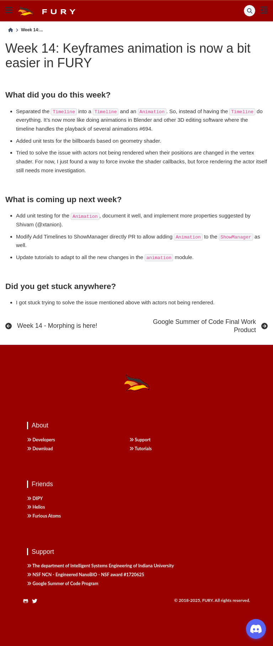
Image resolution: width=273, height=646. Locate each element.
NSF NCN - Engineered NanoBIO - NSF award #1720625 (85, 574)
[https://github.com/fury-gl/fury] (27, 601)
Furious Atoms (44, 516)
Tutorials (140, 448)
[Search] (249, 10)
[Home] (10, 30)
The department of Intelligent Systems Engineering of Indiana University (100, 565)
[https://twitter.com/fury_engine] (36, 601)
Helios (36, 507)
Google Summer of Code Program (62, 583)
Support (140, 439)
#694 (145, 129)
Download (40, 448)
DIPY (35, 498)
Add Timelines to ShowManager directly (80, 236)
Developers (41, 439)
